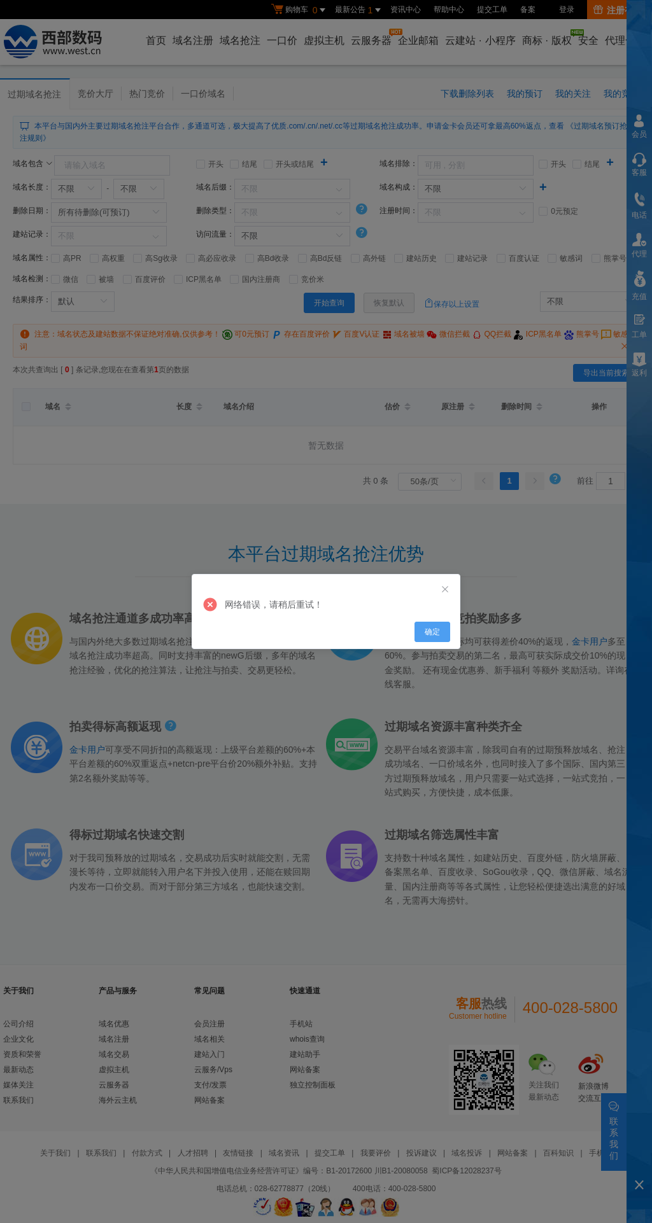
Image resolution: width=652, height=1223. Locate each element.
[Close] (445, 590)
